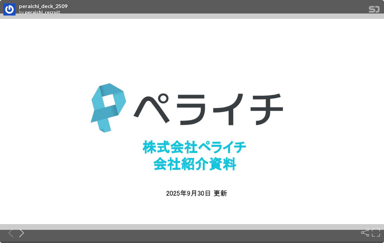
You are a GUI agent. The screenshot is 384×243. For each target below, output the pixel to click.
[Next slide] (19, 232)
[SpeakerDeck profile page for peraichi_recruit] (9, 9)
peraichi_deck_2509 (43, 6)
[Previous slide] (8, 232)
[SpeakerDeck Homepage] (374, 10)
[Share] (364, 232)
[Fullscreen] (375, 232)
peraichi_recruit (42, 12)
